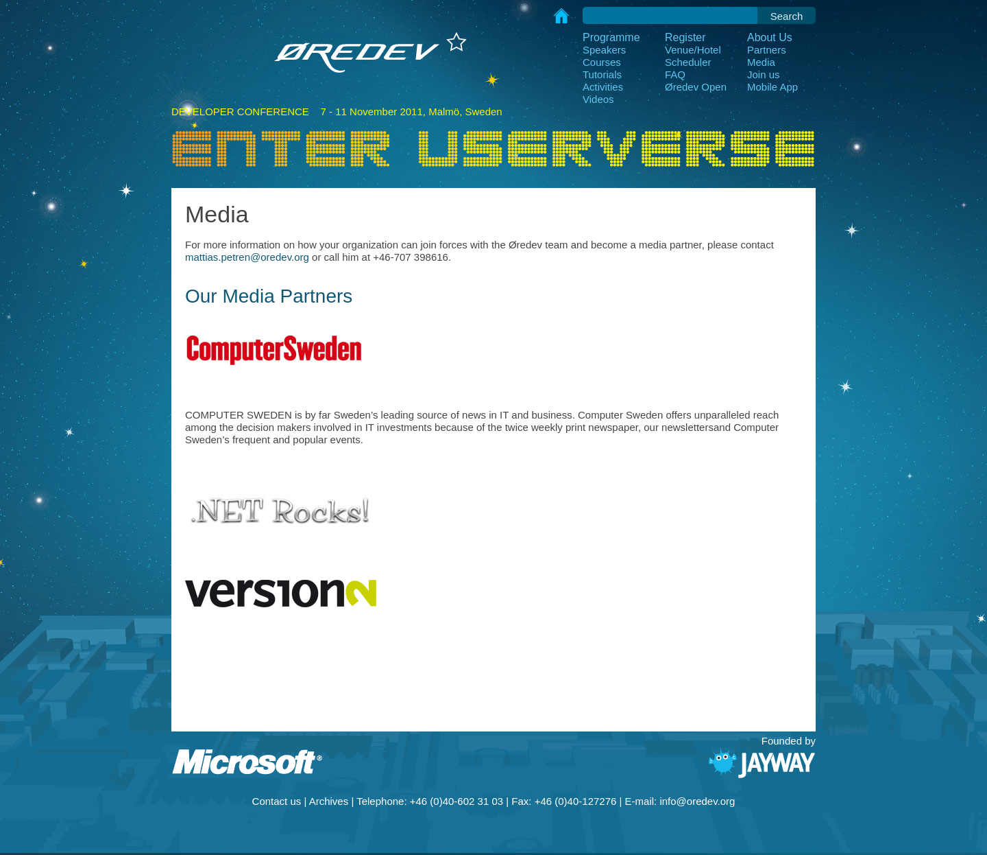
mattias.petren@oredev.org (247, 257)
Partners (766, 50)
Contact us (277, 801)
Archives (329, 801)
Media (761, 62)
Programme (611, 37)
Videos (598, 99)
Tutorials (602, 74)
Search (786, 16)
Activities (603, 87)
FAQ (675, 74)
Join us (763, 74)
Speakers (604, 50)
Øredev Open (696, 87)
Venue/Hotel (693, 50)
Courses (602, 62)
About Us (769, 37)
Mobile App (772, 87)
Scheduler (688, 62)
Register (685, 37)
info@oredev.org (697, 801)
